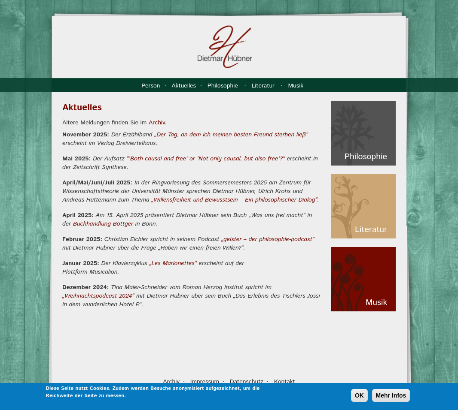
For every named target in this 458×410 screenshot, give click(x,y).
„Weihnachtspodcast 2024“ (98, 296)
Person (150, 85)
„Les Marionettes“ (173, 263)
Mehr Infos (391, 396)
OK (359, 396)
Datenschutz (246, 381)
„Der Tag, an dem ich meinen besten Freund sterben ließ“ (231, 134)
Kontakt (284, 381)
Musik (296, 85)
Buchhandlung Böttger (103, 224)
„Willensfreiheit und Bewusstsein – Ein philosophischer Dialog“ (234, 200)
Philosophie (224, 85)
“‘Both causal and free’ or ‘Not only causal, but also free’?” (205, 158)
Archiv (157, 122)
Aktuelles (183, 85)
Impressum (204, 381)
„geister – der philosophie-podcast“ (267, 239)
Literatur (263, 85)
